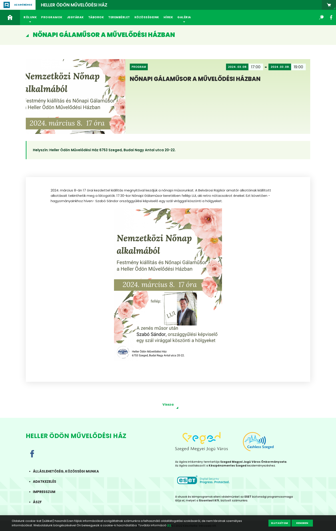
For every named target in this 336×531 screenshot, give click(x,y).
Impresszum (47, 491)
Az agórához (23, 4)
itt (169, 525)
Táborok (96, 17)
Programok (51, 17)
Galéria (184, 17)
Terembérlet (119, 17)
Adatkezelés (48, 481)
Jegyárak (75, 17)
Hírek (168, 17)
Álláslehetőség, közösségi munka (69, 471)
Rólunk (30, 17)
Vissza (168, 404)
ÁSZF (40, 502)
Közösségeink (146, 17)
